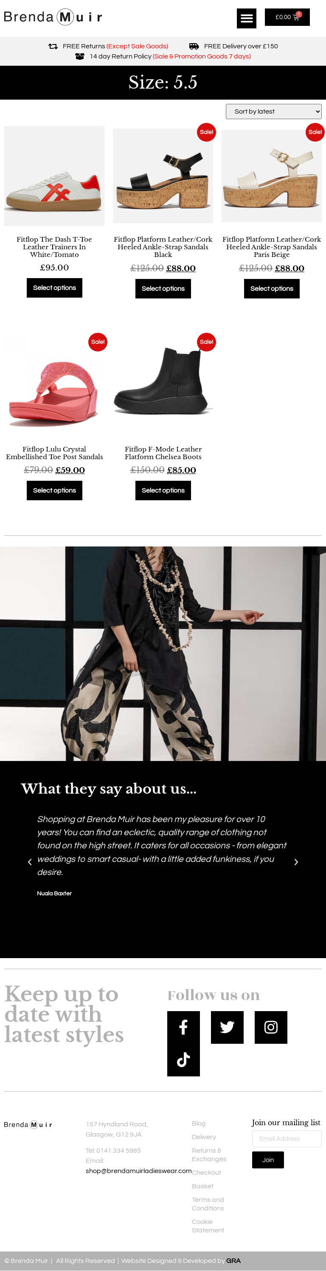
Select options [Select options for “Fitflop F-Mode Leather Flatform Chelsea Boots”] (163, 490)
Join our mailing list (286, 1123)
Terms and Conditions (208, 1204)
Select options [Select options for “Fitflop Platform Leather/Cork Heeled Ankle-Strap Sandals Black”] (163, 288)
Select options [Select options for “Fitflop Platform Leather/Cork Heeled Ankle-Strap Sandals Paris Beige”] (271, 288)
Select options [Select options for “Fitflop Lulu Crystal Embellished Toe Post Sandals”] (54, 490)
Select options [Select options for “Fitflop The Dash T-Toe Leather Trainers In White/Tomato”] (54, 287)
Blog (199, 1123)
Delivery (204, 1137)
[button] (247, 18)
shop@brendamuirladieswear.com (139, 1171)
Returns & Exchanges (209, 1154)
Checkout (206, 1172)
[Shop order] (274, 111)
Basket (203, 1186)
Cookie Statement (208, 1226)
